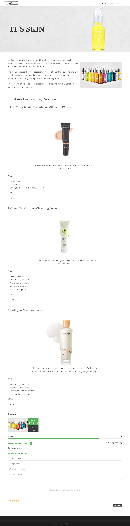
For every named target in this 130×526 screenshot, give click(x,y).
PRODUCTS (116, 3)
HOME (105, 3)
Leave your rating (115, 443)
